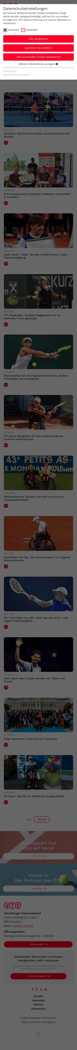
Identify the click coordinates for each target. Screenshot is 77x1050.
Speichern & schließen (38, 48)
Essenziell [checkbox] (13, 29)
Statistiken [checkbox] (32, 29)
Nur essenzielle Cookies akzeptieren (38, 57)
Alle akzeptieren (38, 39)
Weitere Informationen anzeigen (38, 63)
